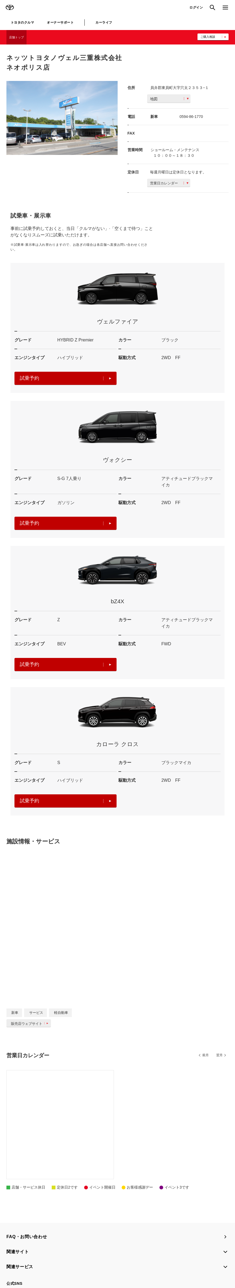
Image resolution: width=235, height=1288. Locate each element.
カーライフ (103, 22)
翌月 (219, 1055)
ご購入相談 (207, 36)
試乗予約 (65, 378)
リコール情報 (16, 1269)
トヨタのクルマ (22, 22)
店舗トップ (16, 37)
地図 (169, 99)
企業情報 (215, 1262)
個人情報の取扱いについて (85, 1262)
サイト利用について (46, 1262)
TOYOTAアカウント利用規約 (131, 1262)
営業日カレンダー (169, 183)
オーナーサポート (60, 22)
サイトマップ (16, 1262)
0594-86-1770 (191, 116)
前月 (205, 1055)
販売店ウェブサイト (30, 1024)
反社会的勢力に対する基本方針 (181, 1262)
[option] (62, 118)
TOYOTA (9, 7)
